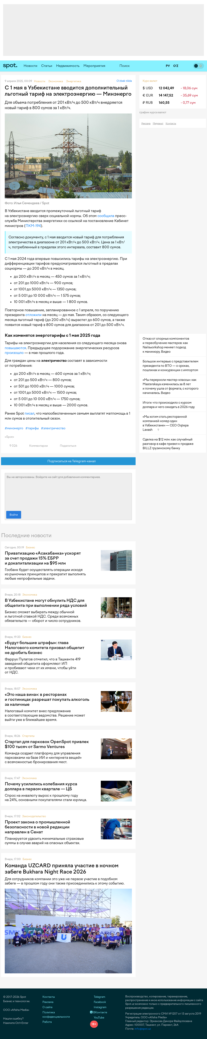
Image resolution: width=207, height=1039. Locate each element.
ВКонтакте (98, 1012)
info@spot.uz (143, 1028)
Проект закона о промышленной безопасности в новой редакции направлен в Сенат (37, 826)
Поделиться (65, 446)
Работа (47, 1021)
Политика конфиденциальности (56, 1014)
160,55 (164, 103)
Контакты (171, 123)
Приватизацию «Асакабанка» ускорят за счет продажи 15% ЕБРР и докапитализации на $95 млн (43, 558)
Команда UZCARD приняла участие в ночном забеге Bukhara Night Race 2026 (61, 868)
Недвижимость (67, 66)
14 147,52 (166, 95)
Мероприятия (94, 66)
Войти (14, 514)
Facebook (98, 1002)
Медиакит (158, 123)
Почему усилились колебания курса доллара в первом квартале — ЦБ (41, 786)
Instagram (98, 1007)
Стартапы (28, 735)
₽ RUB (148, 103)
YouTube (97, 1017)
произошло (14, 353)
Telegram (97, 996)
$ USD (148, 88)
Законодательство (34, 816)
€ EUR (148, 95)
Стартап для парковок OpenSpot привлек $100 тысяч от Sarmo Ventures (47, 744)
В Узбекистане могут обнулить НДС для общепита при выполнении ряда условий (46, 603)
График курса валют (154, 112)
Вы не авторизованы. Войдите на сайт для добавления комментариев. (68, 491)
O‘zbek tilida (124, 80)
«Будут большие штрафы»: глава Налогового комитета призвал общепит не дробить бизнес (44, 647)
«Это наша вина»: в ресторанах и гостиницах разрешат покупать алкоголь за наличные (47, 699)
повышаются (15, 348)
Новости (30, 66)
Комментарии (36, 446)
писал (29, 413)
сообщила (105, 216)
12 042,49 (166, 88)
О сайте (47, 1007)
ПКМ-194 (33, 226)
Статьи (46, 66)
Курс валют (150, 80)
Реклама (145, 123)
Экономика (29, 594)
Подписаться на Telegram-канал (68, 461)
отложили (33, 315)
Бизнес (30, 547)
